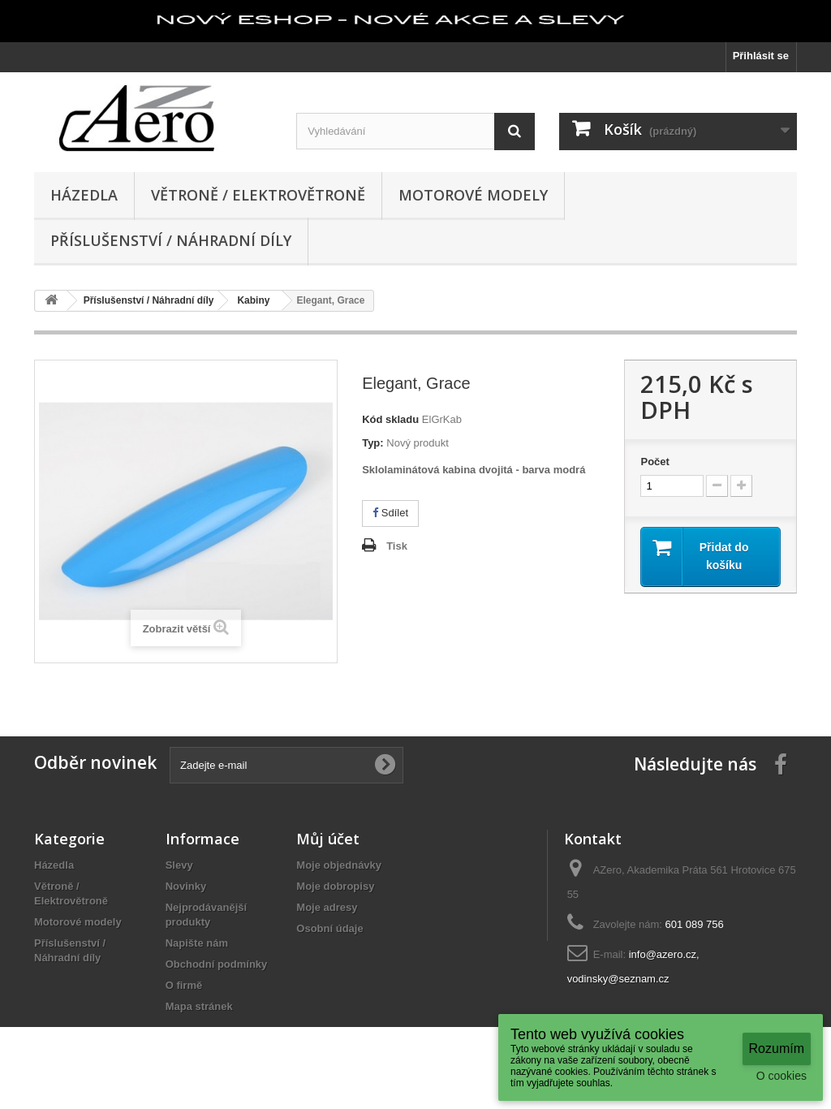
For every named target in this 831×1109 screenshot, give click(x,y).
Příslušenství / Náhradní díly (170, 240)
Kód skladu (390, 419)
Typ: (372, 443)
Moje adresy (326, 907)
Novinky (186, 886)
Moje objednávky (338, 865)
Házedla (84, 195)
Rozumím (776, 1048)
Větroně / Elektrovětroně (258, 195)
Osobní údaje (329, 928)
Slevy (179, 865)
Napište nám (197, 943)
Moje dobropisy (335, 886)
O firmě (184, 985)
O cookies (781, 1075)
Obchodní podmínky (217, 964)
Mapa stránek (199, 1006)
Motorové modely (473, 195)
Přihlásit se (761, 56)
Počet (654, 461)
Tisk (396, 546)
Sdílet (390, 513)
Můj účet (328, 838)
